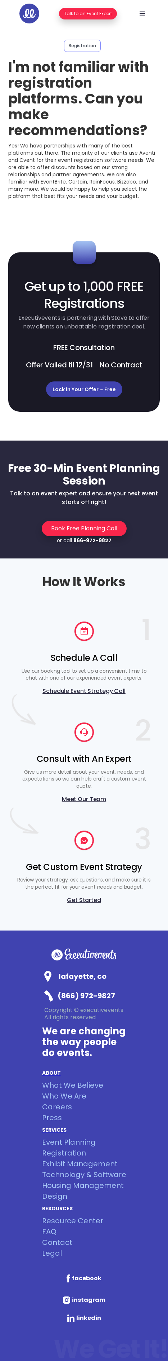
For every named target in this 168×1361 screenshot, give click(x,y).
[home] (29, 13)
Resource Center (72, 1221)
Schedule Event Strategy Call (84, 691)
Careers (57, 1107)
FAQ (49, 1232)
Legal (52, 1253)
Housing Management (83, 1185)
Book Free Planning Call (84, 528)
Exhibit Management (80, 1164)
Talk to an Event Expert (88, 13)
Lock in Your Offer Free (84, 389)
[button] (142, 14)
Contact (57, 1242)
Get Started (84, 900)
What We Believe (72, 1085)
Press (52, 1118)
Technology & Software (84, 1175)
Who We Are (64, 1096)
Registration (64, 1153)
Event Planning (69, 1142)
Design (54, 1196)
